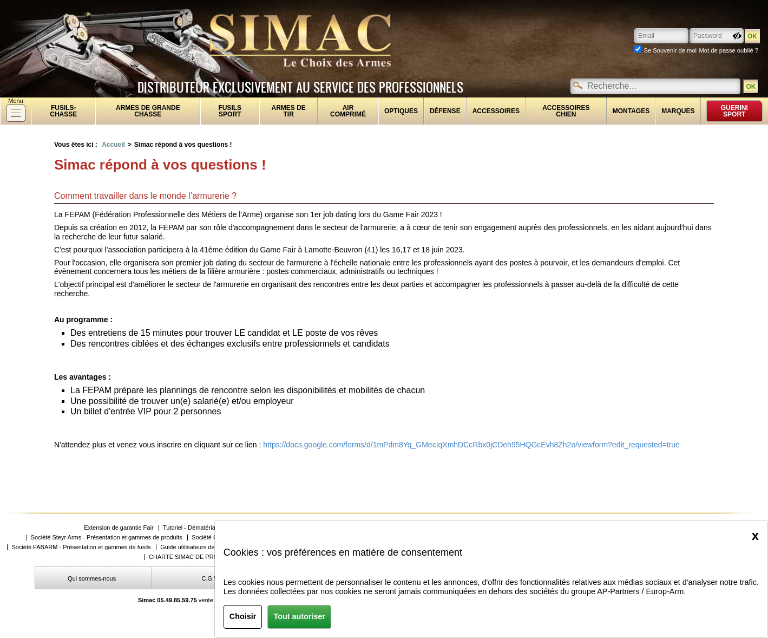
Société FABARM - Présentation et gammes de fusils (80, 547)
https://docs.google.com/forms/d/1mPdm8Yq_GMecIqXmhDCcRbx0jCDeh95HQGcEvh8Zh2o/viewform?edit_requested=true (471, 444)
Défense (445, 111)
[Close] (755, 535)
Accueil (113, 144)
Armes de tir (289, 111)
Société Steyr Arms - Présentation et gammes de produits (106, 538)
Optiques (401, 111)
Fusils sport (229, 111)
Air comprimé (348, 111)
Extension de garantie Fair (118, 528)
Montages (631, 111)
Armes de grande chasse (148, 111)
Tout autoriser (299, 616)
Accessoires (496, 111)
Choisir (243, 616)
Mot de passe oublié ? (728, 50)
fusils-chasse (63, 111)
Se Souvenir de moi (670, 50)
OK (751, 86)
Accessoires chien (565, 111)
